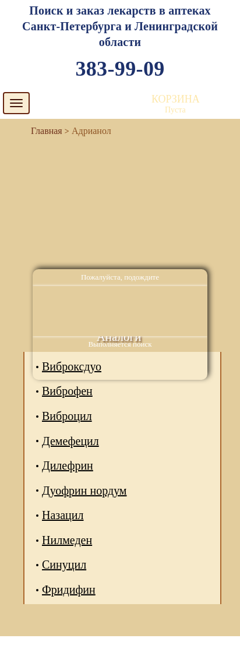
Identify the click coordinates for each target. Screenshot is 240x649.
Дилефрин (67, 465)
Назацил (62, 515)
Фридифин (69, 589)
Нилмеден (67, 540)
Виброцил (67, 416)
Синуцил (64, 564)
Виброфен (67, 391)
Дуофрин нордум (84, 490)
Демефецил (70, 441)
